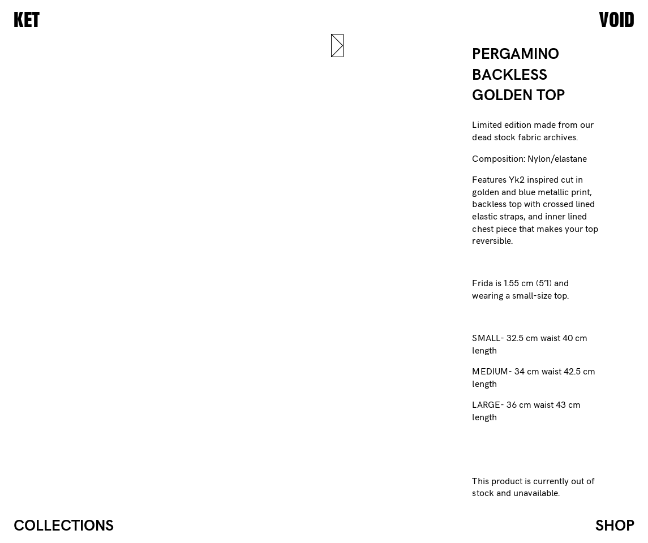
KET (27, 20)
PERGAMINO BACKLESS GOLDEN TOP (518, 75)
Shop (614, 526)
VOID (616, 20)
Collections (64, 526)
